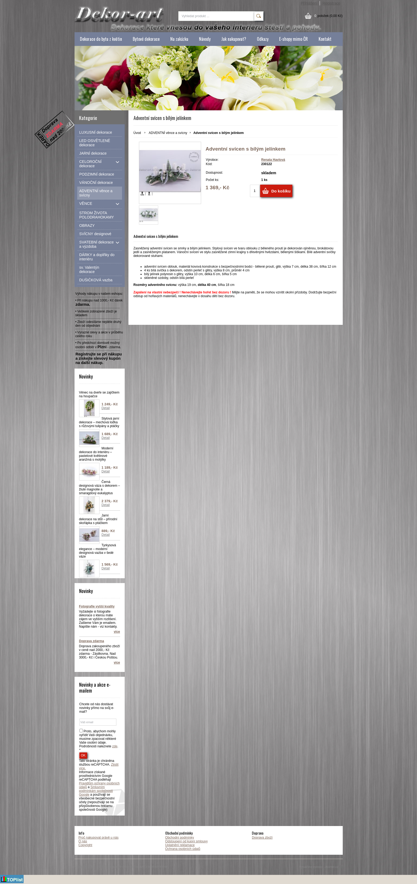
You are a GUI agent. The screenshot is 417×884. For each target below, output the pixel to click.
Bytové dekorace (146, 39)
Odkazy (262, 39)
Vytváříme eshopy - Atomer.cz (321, 866)
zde (114, 746)
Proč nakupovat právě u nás (99, 837)
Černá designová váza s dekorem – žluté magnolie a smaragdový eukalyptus (99, 487)
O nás (83, 841)
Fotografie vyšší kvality (97, 606)
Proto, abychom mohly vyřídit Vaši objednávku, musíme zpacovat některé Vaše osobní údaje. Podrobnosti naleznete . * (98, 740)
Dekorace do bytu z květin (101, 39)
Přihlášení (309, 3)
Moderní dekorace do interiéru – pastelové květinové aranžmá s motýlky (96, 453)
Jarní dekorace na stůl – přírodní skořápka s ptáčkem (98, 519)
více (117, 632)
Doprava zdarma (91, 641)
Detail (106, 408)
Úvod (137, 133)
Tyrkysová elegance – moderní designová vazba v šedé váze (97, 550)
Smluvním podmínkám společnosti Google (96, 790)
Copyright (85, 845)
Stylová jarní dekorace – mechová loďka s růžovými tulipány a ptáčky (99, 422)
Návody (205, 39)
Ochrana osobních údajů (182, 849)
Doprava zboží (262, 837)
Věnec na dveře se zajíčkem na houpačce (99, 394)
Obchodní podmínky (179, 837)
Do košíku (281, 191)
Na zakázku (179, 39)
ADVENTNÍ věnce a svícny (168, 133)
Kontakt (325, 39)
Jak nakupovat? (233, 39)
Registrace (332, 3)
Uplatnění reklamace (180, 845)
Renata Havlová (273, 160)
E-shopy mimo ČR (293, 39)
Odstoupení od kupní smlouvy (186, 841)
